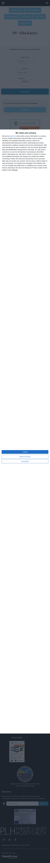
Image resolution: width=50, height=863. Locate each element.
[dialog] (25, 431)
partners (13, 136)
